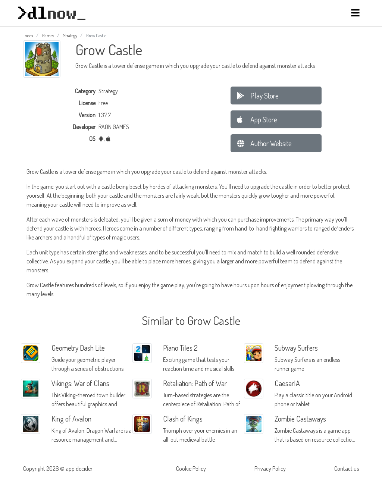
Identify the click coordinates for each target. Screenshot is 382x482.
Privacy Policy (270, 468)
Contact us (346, 468)
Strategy (70, 35)
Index (28, 35)
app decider (79, 468)
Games (48, 35)
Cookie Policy (191, 468)
